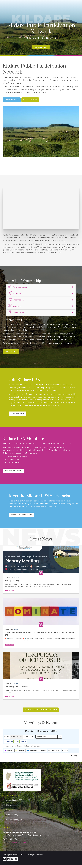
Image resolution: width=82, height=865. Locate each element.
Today (16, 741)
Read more (9, 590)
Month (19, 737)
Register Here (41, 47)
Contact (9, 810)
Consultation (16, 312)
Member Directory (13, 471)
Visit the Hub (10, 352)
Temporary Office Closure (16, 687)
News (16, 629)
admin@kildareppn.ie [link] (17, 843)
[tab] (41, 287)
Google (74, 756)
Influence (14, 293)
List (12, 737)
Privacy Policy (12, 815)
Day (32, 737)
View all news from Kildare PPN (41, 710)
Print (65, 750)
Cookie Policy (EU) (14, 820)
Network (14, 306)
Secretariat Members (21, 515)
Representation (18, 286)
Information (16, 299)
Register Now (30, 100)
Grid (6, 737)
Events (15, 577)
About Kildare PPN (14, 800)
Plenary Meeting (12, 581)
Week (26, 737)
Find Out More (11, 100)
